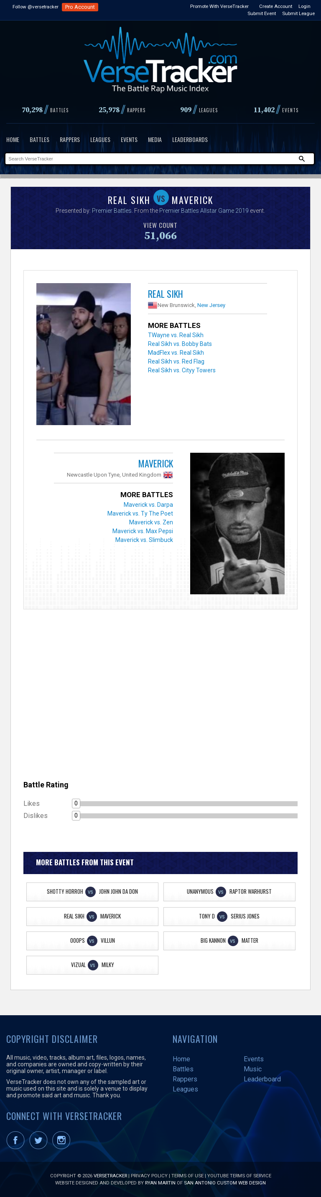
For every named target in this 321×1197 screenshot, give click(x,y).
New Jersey (211, 305)
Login (304, 6)
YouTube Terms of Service (239, 1176)
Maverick (155, 463)
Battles (39, 139)
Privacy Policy (149, 1176)
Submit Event (261, 13)
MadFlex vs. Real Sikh (176, 352)
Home (12, 139)
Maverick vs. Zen (151, 522)
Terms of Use (187, 1176)
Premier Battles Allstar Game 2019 (204, 210)
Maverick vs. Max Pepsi (142, 531)
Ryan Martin (160, 1183)
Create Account (275, 6)
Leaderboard (262, 1079)
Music (253, 1069)
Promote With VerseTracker (219, 6)
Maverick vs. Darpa (148, 504)
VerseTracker (110, 1176)
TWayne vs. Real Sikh (176, 335)
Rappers (70, 139)
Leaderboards (190, 139)
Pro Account (80, 7)
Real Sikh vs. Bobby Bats (180, 344)
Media (155, 139)
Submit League (298, 13)
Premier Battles (112, 210)
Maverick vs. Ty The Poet (140, 513)
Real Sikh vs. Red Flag (176, 361)
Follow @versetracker (36, 7)
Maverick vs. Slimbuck (144, 540)
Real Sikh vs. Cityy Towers (182, 370)
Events (129, 139)
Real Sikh (165, 293)
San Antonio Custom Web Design (225, 1183)
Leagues (100, 139)
